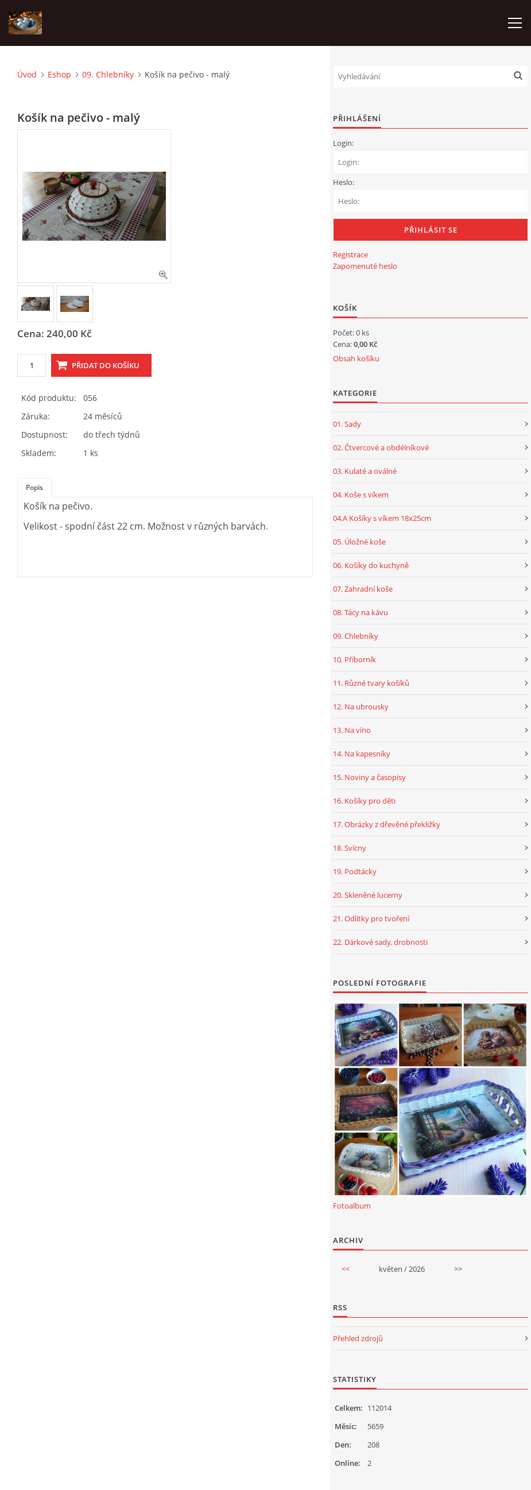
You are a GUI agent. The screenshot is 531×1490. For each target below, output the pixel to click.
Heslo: (343, 182)
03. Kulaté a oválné (365, 471)
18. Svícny (349, 848)
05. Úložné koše (359, 541)
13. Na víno (352, 730)
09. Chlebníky (108, 74)
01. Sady (347, 424)
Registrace (350, 254)
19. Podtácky (355, 871)
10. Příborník (354, 659)
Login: (343, 143)
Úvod (27, 74)
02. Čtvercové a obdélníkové (381, 447)
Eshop (59, 74)
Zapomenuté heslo (365, 266)
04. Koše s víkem (361, 494)
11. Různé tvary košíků (371, 683)
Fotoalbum (352, 1206)
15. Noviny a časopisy (369, 777)
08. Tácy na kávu (360, 612)
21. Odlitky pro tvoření (371, 918)
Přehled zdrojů (358, 1338)
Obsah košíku (356, 358)
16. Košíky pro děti (364, 801)
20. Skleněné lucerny (367, 895)
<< (346, 1269)
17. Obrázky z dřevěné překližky (386, 824)
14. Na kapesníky (361, 753)
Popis (34, 487)
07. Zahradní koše (363, 589)
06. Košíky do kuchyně (371, 565)
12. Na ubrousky (361, 706)
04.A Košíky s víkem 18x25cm (382, 518)
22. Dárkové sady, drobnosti (380, 942)
